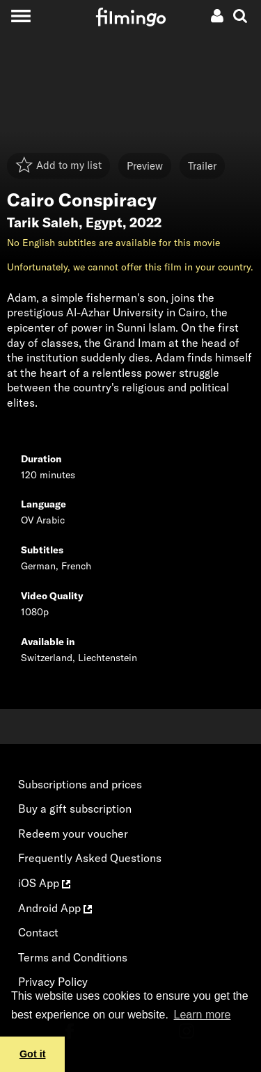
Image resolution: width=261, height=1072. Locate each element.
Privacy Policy (53, 982)
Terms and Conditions (72, 957)
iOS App (44, 883)
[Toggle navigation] (20, 15)
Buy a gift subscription (75, 808)
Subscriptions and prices (80, 784)
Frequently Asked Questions (89, 858)
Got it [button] (32, 1053)
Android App (55, 908)
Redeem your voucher (73, 833)
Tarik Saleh (43, 222)
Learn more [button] (202, 1015)
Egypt (104, 222)
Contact (38, 932)
